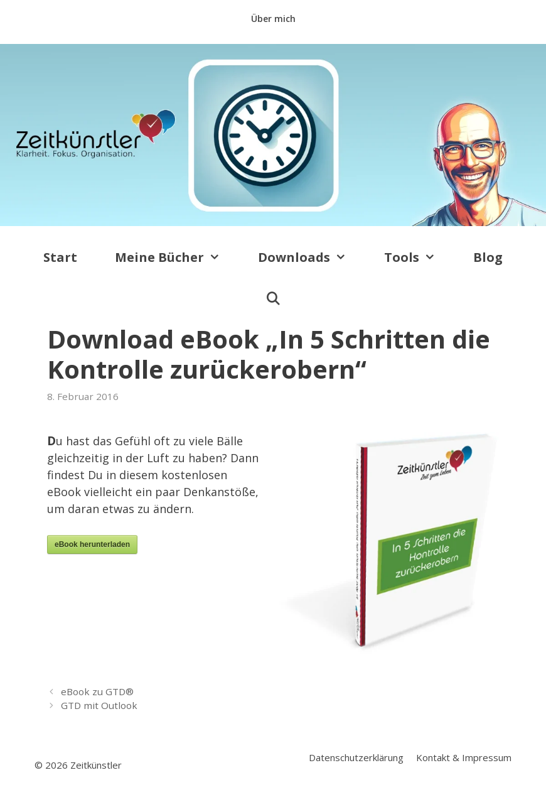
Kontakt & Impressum (463, 757)
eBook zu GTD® (97, 691)
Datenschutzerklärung (356, 757)
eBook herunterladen (92, 544)
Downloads (311, 257)
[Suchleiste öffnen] (273, 299)
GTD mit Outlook (99, 705)
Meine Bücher (177, 257)
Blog (488, 257)
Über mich (273, 18)
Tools (419, 257)
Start (60, 257)
